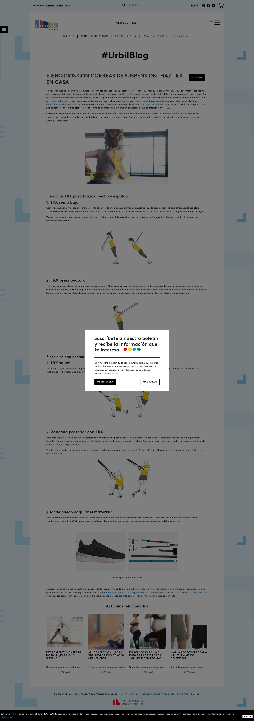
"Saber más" (7, 717)
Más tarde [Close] (150, 382)
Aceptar (247, 716)
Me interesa (105, 382)
